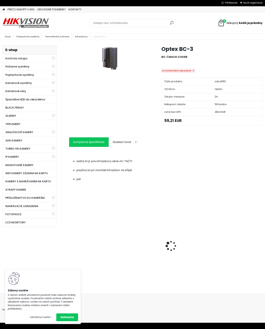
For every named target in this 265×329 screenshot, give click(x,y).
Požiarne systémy (17, 67)
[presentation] (70, 240)
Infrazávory (81, 36)
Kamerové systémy (18, 83)
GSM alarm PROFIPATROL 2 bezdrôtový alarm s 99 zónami (91, 253)
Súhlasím (67, 317)
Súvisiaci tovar (126, 142)
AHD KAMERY (13, 140)
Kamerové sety (15, 91)
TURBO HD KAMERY (17, 149)
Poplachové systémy (27, 36)
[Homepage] (4, 9)
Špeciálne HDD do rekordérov (25, 99)
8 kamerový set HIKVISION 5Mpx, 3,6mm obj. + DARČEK (138, 245)
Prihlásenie (231, 2)
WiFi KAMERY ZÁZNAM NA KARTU (26, 173)
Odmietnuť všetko (40, 317)
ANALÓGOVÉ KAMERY (19, 132)
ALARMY (10, 116)
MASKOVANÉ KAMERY (19, 165)
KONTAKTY (74, 9)
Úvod (7, 36)
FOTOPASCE (13, 214)
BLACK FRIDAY (14, 108)
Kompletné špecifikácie (88, 142)
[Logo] (26, 23)
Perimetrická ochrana (57, 36)
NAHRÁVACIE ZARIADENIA (21, 206)
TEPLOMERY (12, 124)
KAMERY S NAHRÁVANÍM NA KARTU (28, 181)
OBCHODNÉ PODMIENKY (51, 9)
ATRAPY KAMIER (15, 190)
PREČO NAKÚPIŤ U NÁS (21, 9)
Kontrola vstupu (16, 58)
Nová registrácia (252, 2)
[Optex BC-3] (109, 58)
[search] (172, 24)
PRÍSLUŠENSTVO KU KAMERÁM (25, 198)
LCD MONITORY (15, 222)
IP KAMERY (12, 157)
